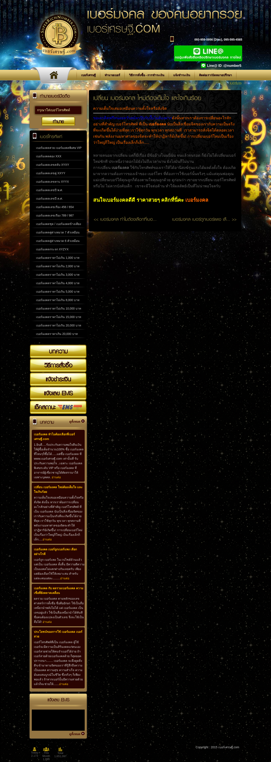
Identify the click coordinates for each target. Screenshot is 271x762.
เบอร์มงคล (196, 200)
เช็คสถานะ (58, 407)
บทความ (58, 351)
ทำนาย (58, 121)
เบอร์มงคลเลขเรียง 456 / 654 (55, 207)
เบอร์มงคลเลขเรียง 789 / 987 (55, 215)
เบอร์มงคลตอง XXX (48, 156)
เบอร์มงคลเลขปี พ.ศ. (49, 190)
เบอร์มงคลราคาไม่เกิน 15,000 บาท (58, 317)
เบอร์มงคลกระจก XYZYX (52, 249)
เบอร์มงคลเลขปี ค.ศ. (49, 198)
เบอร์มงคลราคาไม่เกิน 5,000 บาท (57, 291)
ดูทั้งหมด (74, 421)
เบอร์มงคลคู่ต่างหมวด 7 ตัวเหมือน (58, 232)
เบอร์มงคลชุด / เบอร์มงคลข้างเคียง (58, 224)
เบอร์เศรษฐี (88, 75)
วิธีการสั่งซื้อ (58, 365)
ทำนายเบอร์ (112, 75)
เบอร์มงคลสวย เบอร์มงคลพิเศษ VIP (59, 147)
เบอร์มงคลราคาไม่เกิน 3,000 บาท (57, 274)
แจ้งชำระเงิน (181, 75)
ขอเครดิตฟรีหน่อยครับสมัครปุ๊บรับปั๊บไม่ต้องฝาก (132, 118)
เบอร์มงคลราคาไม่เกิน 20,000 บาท (58, 325)
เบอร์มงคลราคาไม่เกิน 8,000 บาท (57, 300)
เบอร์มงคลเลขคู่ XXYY (50, 173)
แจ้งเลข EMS (58, 393)
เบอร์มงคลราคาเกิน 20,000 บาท (57, 334)
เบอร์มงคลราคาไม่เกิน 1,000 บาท (57, 257)
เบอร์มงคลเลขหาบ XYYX (52, 181)
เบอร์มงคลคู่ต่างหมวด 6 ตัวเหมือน (58, 241)
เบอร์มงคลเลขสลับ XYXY (52, 164)
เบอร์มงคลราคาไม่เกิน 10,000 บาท (58, 308)
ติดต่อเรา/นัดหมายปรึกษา (215, 75)
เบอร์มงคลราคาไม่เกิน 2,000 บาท (57, 266)
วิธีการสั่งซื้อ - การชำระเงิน (146, 75)
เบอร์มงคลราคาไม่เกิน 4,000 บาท (57, 283)
